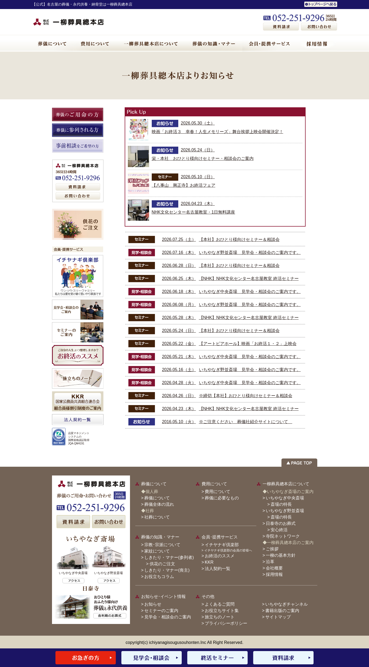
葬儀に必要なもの (222, 498)
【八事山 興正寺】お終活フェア (183, 185)
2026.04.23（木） (198, 203)
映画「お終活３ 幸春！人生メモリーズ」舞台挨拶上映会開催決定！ (217, 131)
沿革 (270, 561)
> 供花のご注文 (158, 564)
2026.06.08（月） (179, 304)
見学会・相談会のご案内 (167, 617)
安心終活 (279, 530)
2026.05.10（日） (198, 177)
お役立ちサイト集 (222, 610)
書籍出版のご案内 (282, 610)
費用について (217, 491)
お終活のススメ (220, 556)
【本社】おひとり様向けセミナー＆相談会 (239, 239)
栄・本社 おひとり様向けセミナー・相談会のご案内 (203, 158)
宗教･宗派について (162, 544)
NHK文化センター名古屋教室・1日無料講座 (193, 212)
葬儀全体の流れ (159, 504)
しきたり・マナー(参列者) (169, 557)
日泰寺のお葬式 (281, 523)
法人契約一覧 (217, 568)
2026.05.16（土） (179, 369)
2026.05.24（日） (198, 150)
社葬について (157, 517)
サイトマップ (278, 617)
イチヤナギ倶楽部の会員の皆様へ (228, 550)
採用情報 (274, 574)
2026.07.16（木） (179, 252)
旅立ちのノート (220, 617)
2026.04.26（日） (179, 395)
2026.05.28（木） (179, 317)
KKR (209, 562)
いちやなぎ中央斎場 (285, 498)
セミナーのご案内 (161, 610)
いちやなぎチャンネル (286, 604)
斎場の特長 (281, 504)
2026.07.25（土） (179, 239)
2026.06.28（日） (179, 265)
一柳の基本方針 (281, 555)
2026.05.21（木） (179, 356)
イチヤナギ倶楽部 (222, 544)
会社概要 (274, 568)
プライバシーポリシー (226, 623)
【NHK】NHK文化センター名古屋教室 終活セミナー (249, 278)
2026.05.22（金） (179, 343)
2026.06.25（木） (179, 278)
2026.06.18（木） (179, 291)
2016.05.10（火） (179, 421)
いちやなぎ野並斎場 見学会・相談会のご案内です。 (250, 252)
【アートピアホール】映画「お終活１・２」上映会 (248, 343)
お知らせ (152, 604)
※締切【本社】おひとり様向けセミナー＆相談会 (245, 395)
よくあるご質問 (220, 604)
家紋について (157, 551)
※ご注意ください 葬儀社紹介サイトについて (245, 421)
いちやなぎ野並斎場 (285, 510)
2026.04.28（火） (179, 382)
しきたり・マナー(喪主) (167, 570)
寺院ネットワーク (283, 536)
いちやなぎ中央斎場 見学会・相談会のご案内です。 (250, 291)
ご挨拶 (272, 549)
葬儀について (157, 498)
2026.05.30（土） (198, 123)
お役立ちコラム (159, 576)
